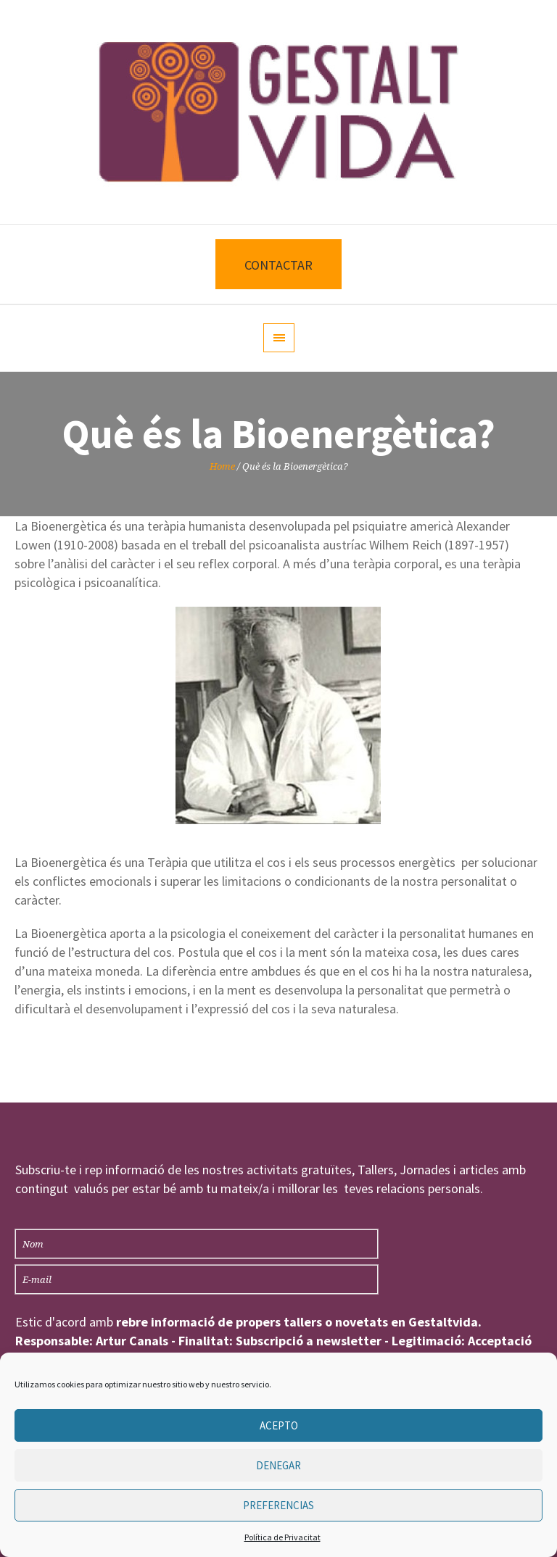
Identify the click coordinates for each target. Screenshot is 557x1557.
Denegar (278, 1465)
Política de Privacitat (282, 1537)
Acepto (279, 1425)
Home (222, 466)
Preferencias (278, 1505)
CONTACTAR (278, 265)
